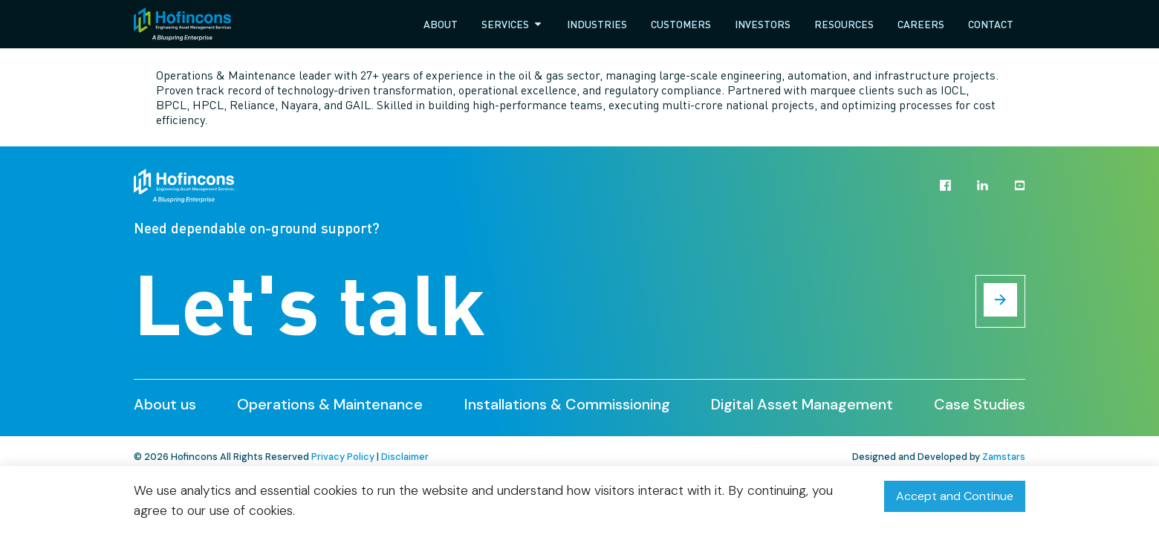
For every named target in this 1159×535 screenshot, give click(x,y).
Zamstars (1003, 456)
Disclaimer (405, 456)
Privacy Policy (342, 456)
